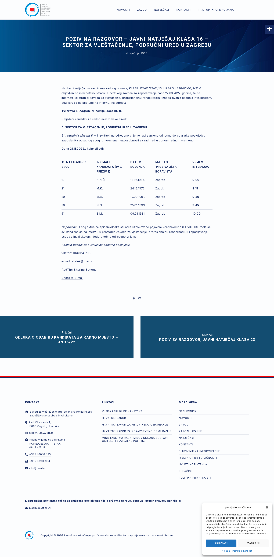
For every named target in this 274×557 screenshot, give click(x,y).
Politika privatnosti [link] (242, 550)
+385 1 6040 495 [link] (40, 450)
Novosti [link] (123, 9)
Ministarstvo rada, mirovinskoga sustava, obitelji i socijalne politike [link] (136, 436)
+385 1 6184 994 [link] (39, 457)
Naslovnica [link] (188, 407)
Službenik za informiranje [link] (199, 447)
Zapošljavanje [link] (190, 427)
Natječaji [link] (161, 9)
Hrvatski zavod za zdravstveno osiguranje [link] (136, 427)
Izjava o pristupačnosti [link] (198, 454)
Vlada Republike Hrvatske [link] (122, 407)
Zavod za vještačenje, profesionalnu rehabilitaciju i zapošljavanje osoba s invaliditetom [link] (118, 531)
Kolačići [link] (226, 550)
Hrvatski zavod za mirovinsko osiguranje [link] (135, 421)
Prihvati (221, 543)
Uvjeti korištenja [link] (193, 460)
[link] (269, 29)
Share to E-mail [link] (72, 278)
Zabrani (253, 543)
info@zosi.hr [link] (37, 464)
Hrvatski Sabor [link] (114, 414)
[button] (267, 507)
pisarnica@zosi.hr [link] (40, 504)
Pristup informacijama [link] (216, 9)
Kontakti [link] (183, 9)
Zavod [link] (142, 9)
